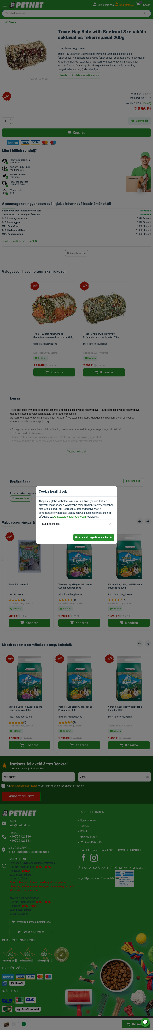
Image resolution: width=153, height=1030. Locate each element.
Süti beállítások (51, 523)
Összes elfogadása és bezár (93, 537)
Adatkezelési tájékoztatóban (69, 516)
